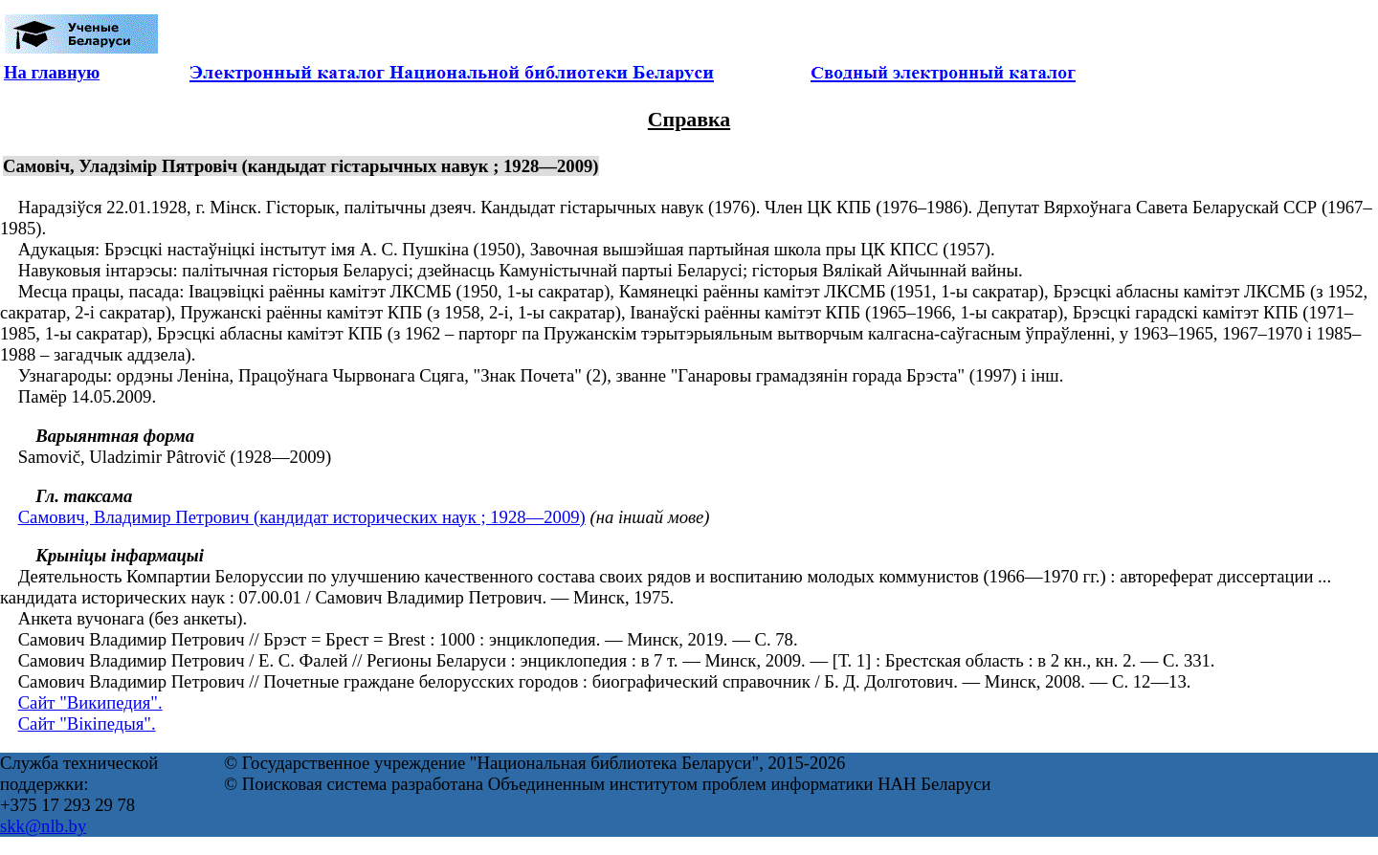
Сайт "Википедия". (90, 702)
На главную (52, 72)
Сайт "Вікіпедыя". (87, 723)
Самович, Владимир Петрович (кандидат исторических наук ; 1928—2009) (302, 517)
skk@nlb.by (43, 826)
